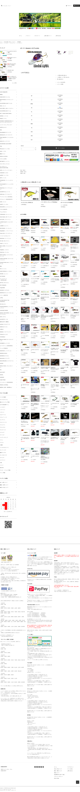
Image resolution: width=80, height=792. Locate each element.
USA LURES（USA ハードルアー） (10, 41)
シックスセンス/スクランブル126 (25, 368)
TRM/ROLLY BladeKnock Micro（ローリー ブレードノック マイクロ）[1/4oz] (45, 458)
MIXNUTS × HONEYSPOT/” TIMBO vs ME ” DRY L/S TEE (54, 245)
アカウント (69, 5)
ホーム (20, 35)
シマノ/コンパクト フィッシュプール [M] (45, 438)
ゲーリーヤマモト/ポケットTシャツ (25, 333)
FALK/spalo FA (74, 244)
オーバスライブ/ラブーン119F (74, 385)
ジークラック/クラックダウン (35, 422)
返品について (65, 152)
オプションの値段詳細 (57, 152)
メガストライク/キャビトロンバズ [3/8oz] (11, 64)
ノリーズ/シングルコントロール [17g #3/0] (65, 228)
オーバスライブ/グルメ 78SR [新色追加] (64, 350)
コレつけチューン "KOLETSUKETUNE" (24, 422)
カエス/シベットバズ (35, 245)
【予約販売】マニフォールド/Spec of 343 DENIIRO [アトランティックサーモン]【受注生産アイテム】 (25, 229)
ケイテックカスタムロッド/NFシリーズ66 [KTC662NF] (65, 438)
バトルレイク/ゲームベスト (55, 316)
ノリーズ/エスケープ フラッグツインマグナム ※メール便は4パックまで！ (11, 77)
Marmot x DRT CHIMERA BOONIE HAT (25, 299)
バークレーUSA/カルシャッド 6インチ (74, 228)
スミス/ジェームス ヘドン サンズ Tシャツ (25, 263)
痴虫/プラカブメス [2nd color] (25, 350)
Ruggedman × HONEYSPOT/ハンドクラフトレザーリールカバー (55, 368)
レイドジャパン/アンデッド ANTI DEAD (45, 422)
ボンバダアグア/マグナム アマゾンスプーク (25, 245)
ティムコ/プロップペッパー (55, 299)
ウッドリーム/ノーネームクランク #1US (35, 333)
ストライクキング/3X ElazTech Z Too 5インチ (55, 422)
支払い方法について (58, 768)
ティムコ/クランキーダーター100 (25, 457)
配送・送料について (58, 770)
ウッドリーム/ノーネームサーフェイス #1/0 (45, 228)
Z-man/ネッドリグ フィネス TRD (11, 58)
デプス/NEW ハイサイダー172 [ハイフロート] (55, 349)
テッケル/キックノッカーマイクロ (25, 404)
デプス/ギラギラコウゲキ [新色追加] (45, 298)
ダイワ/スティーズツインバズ (65, 316)
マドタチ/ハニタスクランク (35, 350)
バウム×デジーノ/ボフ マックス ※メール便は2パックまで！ (55, 385)
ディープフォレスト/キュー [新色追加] (74, 422)
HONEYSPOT (3, 770)
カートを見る (70, 768)
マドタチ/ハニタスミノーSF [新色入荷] (74, 438)
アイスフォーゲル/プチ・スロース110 (65, 404)
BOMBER (19, 41)
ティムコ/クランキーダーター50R (11, 52)
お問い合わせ (58, 35)
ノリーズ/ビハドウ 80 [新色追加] (35, 228)
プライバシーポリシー (58, 776)
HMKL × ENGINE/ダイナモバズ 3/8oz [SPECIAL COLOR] (35, 404)
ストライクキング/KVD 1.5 (27, 202)
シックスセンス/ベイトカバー (55, 404)
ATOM (58, 778)
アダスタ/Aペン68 (10, 70)
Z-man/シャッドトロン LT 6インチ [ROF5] (74, 316)
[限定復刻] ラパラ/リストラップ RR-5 (45, 385)
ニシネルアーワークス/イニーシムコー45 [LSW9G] (55, 279)
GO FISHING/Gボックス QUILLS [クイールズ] (55, 438)
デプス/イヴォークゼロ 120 (64, 261)
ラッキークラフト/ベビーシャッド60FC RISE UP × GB (25, 438)
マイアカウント (70, 766)
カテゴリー (37, 35)
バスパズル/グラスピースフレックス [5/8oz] (74, 404)
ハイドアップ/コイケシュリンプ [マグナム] (65, 245)
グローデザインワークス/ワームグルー (45, 333)
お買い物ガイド (48, 35)
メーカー (28, 35)
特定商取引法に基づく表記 (74, 152)
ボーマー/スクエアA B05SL (67, 202)
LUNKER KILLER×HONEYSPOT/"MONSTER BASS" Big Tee (45, 316)
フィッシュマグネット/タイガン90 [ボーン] (35, 299)
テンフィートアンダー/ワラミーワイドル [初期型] (25, 316)
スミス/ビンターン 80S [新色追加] (64, 368)
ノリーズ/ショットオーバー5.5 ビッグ (35, 263)
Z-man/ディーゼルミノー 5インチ (35, 385)
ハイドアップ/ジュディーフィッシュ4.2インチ (45, 350)
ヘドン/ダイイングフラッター (35, 457)
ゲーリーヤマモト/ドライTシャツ (74, 279)
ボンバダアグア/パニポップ (25, 385)
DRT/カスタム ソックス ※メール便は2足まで (74, 299)
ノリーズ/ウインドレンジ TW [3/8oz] (49, 202)
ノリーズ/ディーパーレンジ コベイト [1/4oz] (65, 422)
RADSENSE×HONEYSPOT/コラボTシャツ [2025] (45, 368)
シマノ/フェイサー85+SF (35, 278)
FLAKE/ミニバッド (73, 332)
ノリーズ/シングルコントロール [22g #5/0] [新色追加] (74, 350)
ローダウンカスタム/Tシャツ (74, 368)
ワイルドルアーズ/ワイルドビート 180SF (45, 263)
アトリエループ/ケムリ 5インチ (65, 385)
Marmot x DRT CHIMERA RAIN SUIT (35, 438)
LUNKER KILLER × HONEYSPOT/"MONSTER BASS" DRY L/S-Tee (35, 316)
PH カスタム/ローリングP (55, 228)
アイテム (76, 5)
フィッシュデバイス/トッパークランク (55, 333)
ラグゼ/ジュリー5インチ (45, 403)
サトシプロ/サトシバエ (64, 298)
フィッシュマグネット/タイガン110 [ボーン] (35, 368)
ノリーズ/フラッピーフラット (64, 333)
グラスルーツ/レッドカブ (45, 245)
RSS (55, 778)
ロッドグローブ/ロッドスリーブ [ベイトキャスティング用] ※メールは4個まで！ (25, 280)
